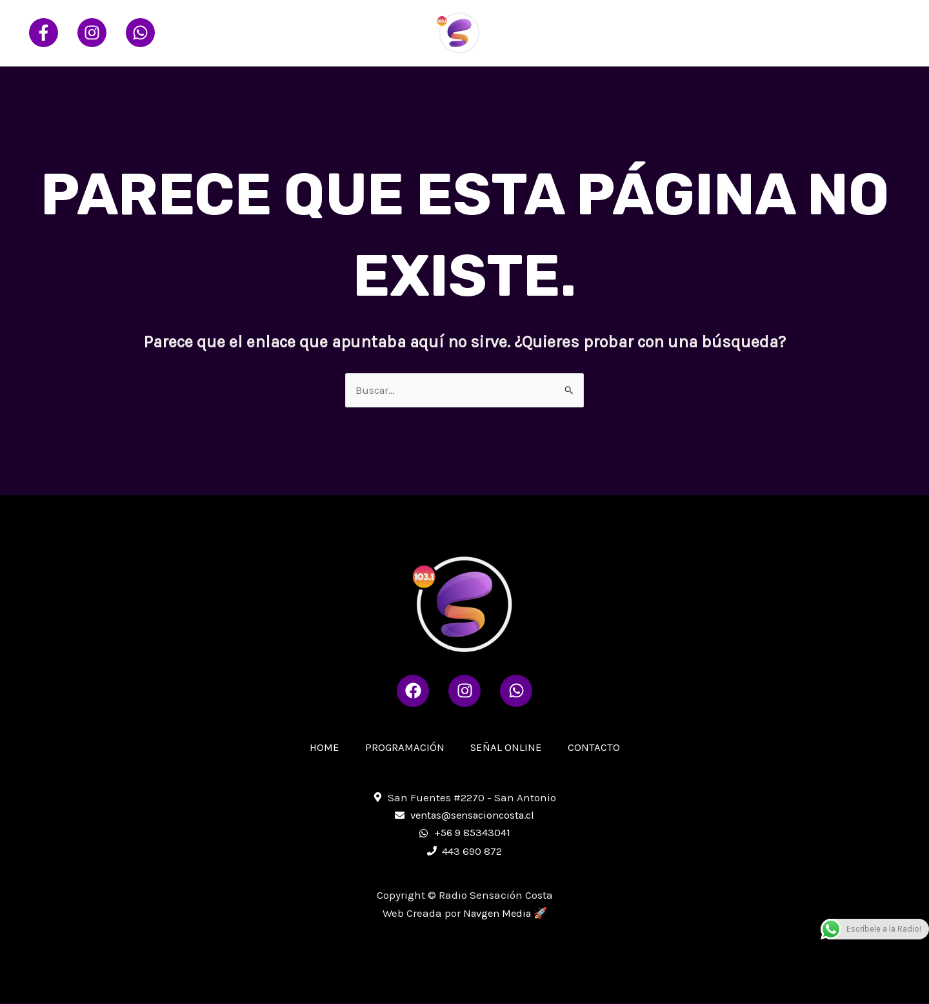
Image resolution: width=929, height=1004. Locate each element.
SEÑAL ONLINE (780, 32)
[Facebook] (43, 32)
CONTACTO (863, 32)
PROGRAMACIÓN (685, 32)
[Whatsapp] (140, 32)
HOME (610, 32)
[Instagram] (91, 32)
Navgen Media (497, 914)
